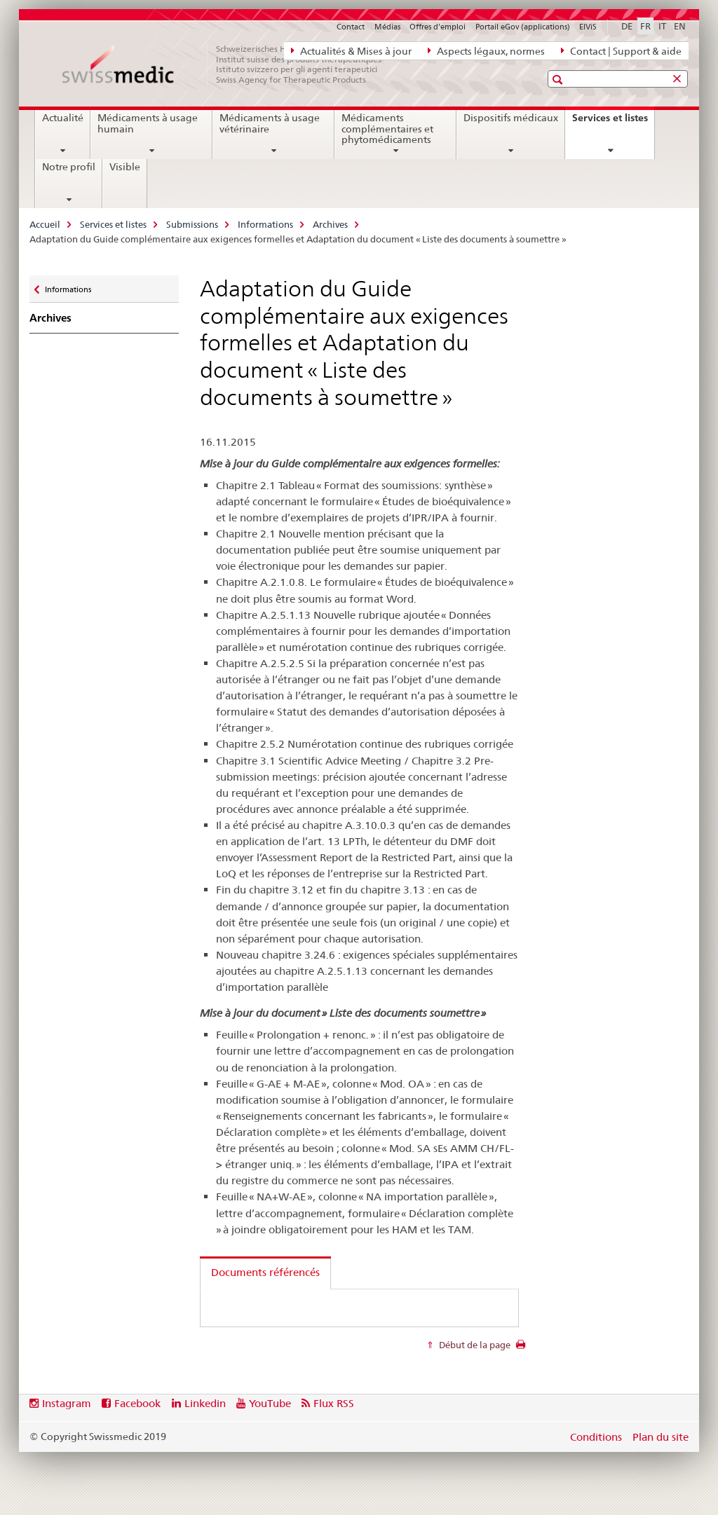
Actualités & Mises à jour (351, 50)
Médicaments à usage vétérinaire (269, 123)
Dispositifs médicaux (510, 117)
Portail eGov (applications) (522, 27)
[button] (559, 79)
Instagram (66, 1403)
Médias (387, 27)
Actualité (62, 117)
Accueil (44, 224)
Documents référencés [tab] (265, 1272)
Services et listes (613, 123)
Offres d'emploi (437, 27)
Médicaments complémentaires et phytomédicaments (387, 129)
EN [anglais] (680, 26)
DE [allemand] (626, 26)
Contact (351, 27)
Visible (124, 166)
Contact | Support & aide (621, 50)
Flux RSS (333, 1403)
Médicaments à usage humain (147, 123)
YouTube (270, 1403)
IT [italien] (662, 26)
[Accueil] (229, 64)
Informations (265, 224)
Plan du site (660, 1437)
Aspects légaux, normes (486, 50)
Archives (330, 224)
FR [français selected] (645, 26)
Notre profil (68, 166)
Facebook (137, 1403)
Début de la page (473, 1344)
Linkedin (205, 1403)
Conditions (596, 1437)
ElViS (588, 27)
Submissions (192, 224)
